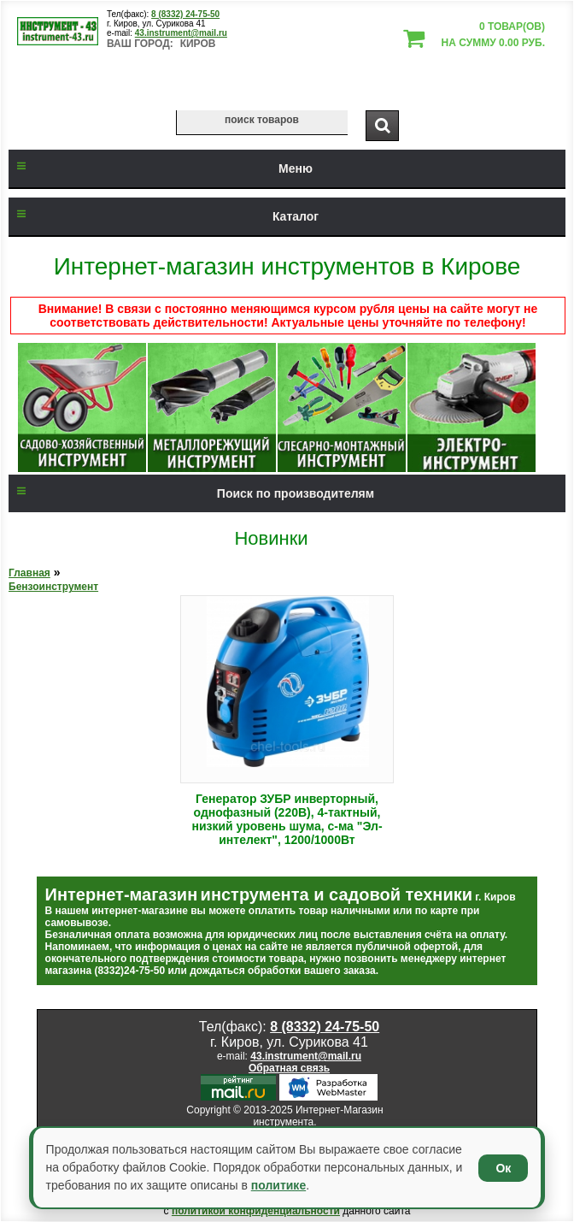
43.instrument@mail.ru (181, 33)
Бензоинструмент (53, 587)
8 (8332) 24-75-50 (185, 14)
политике (278, 1185)
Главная (29, 573)
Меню (161, 168)
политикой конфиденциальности (256, 1211)
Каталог (164, 216)
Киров (198, 44)
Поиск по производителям (191, 493)
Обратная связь (289, 1068)
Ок (503, 1168)
